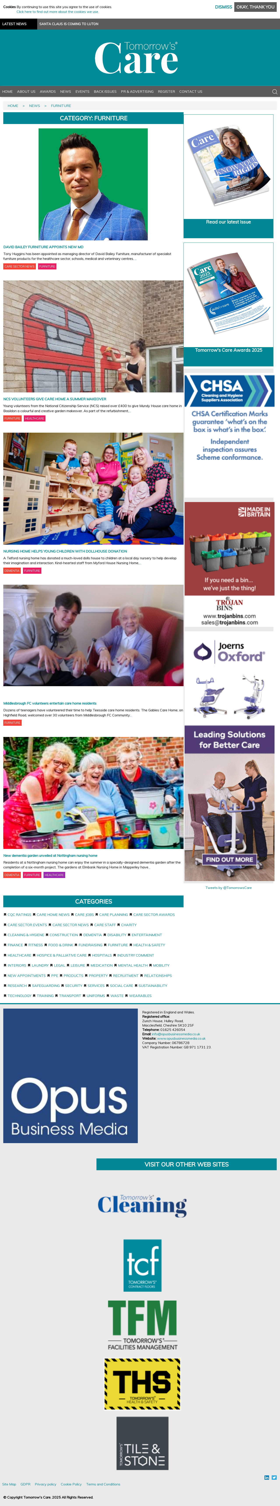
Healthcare (19, 955)
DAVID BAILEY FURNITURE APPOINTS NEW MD (43, 247)
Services (96, 985)
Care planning (113, 914)
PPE (54, 975)
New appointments (27, 975)
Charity (128, 925)
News (65, 91)
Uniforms (96, 996)
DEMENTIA (12, 570)
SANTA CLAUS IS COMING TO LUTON (68, 24)
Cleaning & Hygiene (26, 935)
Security (73, 985)
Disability (116, 935)
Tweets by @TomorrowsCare (228, 887)
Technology (19, 996)
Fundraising (90, 945)
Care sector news (70, 925)
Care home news (53, 914)
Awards (48, 91)
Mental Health (133, 965)
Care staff (105, 925)
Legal (59, 965)
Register (166, 91)
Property (98, 975)
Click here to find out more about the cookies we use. (58, 11)
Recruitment (126, 975)
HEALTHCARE (34, 418)
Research (17, 985)
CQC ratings (19, 914)
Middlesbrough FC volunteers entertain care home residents (49, 703)
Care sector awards (154, 914)
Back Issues (105, 91)
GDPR (25, 1484)
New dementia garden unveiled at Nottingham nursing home (50, 855)
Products (73, 975)
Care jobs (84, 914)
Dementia (92, 935)
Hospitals (102, 955)
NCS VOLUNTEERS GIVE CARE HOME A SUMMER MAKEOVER (54, 399)
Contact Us (190, 91)
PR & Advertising (137, 91)
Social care (121, 985)
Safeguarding (46, 985)
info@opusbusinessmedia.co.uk (176, 1034)
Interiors (17, 965)
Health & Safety (149, 945)
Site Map (9, 1484)
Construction (64, 935)
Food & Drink (60, 945)
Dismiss (223, 7)
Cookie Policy (71, 1484)
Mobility (161, 965)
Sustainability (153, 985)
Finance (15, 945)
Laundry (40, 965)
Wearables (140, 996)
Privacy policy (45, 1484)
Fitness (35, 945)
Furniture (118, 945)
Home (7, 91)
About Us (26, 91)
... (136, 258)
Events (82, 91)
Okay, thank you (255, 7)
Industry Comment (135, 955)
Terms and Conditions (103, 1484)
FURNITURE (47, 266)
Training (45, 996)
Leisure (78, 965)
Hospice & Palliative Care (62, 955)
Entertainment (147, 935)
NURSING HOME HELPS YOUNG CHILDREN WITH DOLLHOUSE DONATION (65, 551)
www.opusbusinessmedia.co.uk (181, 1038)
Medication (102, 965)
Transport (70, 996)
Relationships (158, 975)
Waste (117, 996)
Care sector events (27, 925)
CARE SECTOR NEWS (20, 266)
